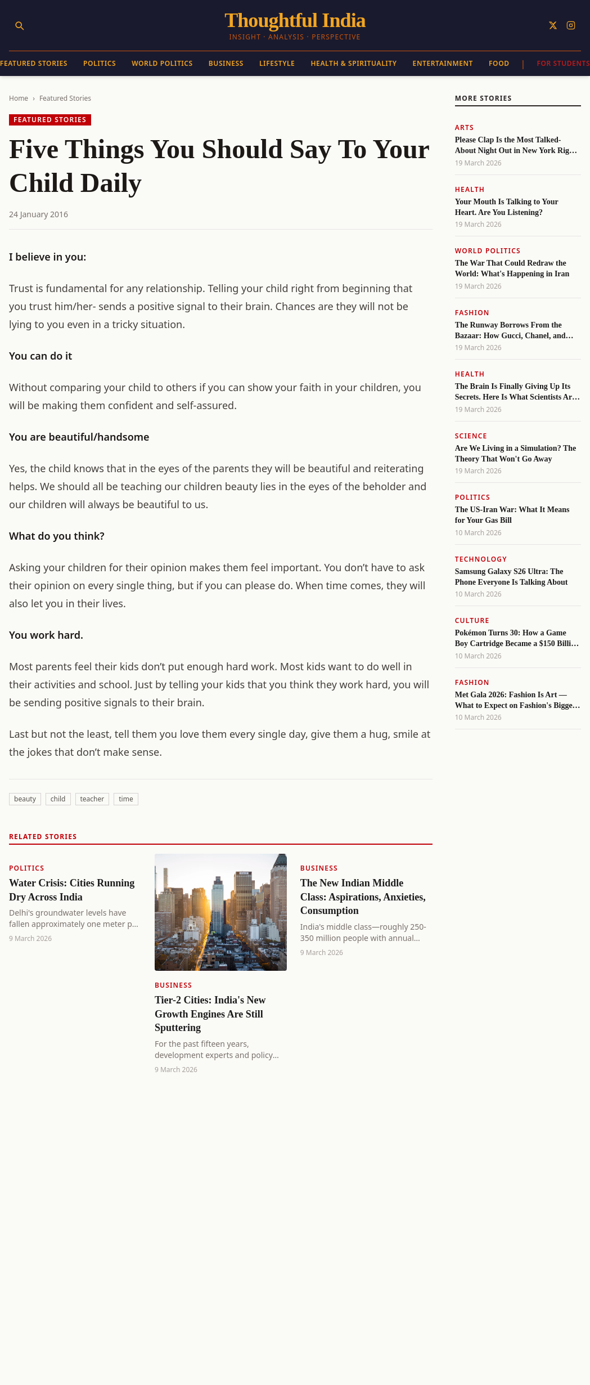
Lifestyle (277, 63)
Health (470, 189)
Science (471, 436)
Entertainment (443, 63)
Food (499, 63)
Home (18, 98)
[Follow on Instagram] (571, 25)
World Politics (162, 63)
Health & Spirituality (353, 63)
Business (226, 63)
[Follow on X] (553, 25)
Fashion (472, 312)
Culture (472, 620)
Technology (481, 559)
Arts (464, 127)
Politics (99, 63)
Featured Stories (65, 98)
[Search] (19, 25)
